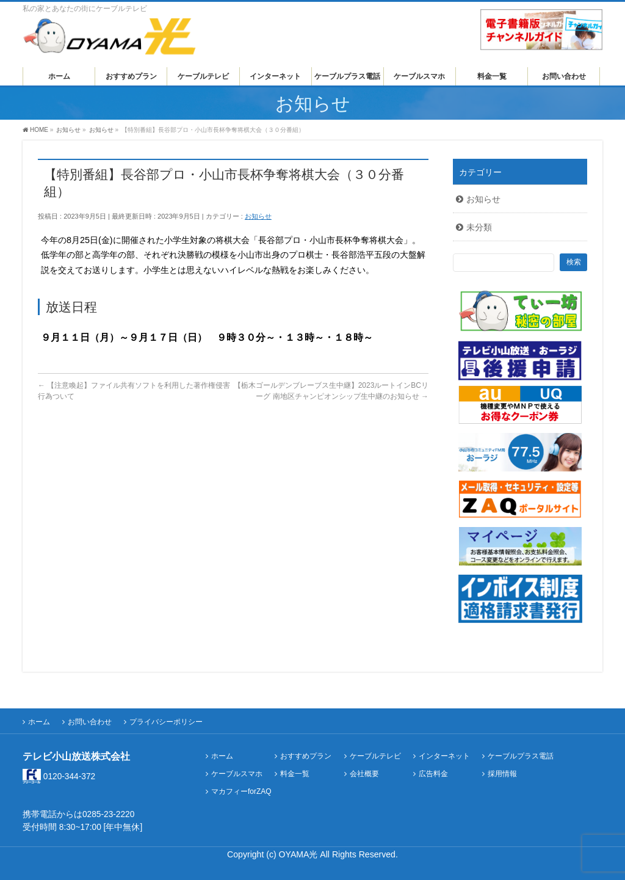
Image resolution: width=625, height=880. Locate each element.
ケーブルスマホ (236, 774)
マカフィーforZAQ (241, 792)
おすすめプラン (305, 756)
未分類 (479, 227)
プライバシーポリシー (166, 722)
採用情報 (502, 774)
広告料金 (433, 774)
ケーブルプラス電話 (521, 756)
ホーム (39, 722)
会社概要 (364, 774)
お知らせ (258, 216)
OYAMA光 (299, 854)
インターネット (444, 756)
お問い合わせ (90, 722)
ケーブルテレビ (375, 756)
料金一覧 (294, 774)
